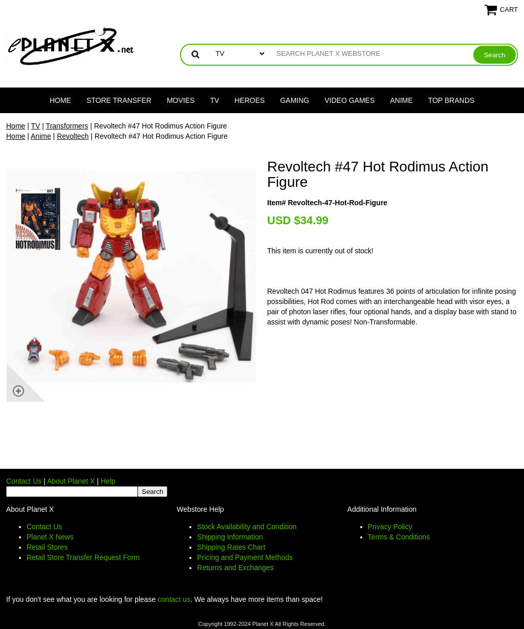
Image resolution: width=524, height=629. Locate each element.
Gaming (294, 100)
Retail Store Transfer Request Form (83, 557)
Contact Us (23, 481)
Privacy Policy (390, 527)
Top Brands (451, 100)
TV (214, 100)
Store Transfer (118, 100)
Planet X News (50, 537)
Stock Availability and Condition (246, 527)
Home (60, 100)
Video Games (349, 100)
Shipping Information (230, 537)
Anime (401, 100)
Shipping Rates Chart (231, 547)
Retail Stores (47, 547)
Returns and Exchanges (235, 567)
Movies (180, 100)
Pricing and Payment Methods (245, 557)
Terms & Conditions (399, 537)
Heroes (249, 100)
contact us (174, 599)
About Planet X (71, 481)
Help (108, 481)
